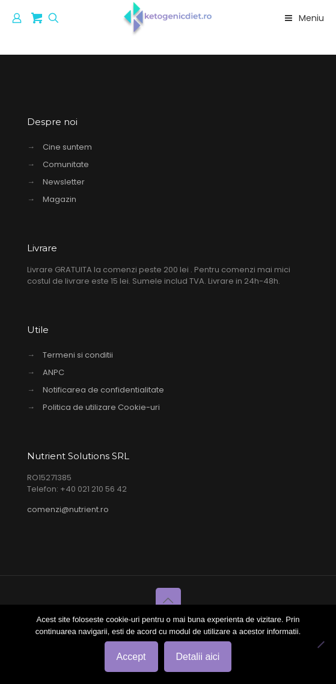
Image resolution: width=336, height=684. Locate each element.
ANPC (53, 372)
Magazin (59, 199)
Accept (131, 657)
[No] (321, 644)
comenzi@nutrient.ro (68, 509)
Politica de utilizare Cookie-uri (101, 407)
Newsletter (64, 182)
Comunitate (66, 164)
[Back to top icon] (168, 600)
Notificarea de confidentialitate (103, 389)
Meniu (303, 18)
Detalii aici (198, 657)
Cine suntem (67, 147)
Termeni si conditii (78, 355)
